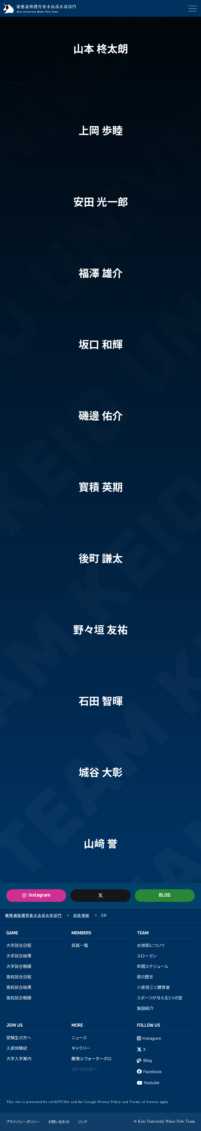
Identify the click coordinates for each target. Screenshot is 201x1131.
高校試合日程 (18, 977)
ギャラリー (80, 1049)
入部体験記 (16, 1049)
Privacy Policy (109, 1102)
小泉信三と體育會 (153, 988)
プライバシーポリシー (23, 1121)
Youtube (151, 1083)
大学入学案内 (18, 1059)
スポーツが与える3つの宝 (159, 998)
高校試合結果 (18, 988)
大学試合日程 (18, 946)
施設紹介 (145, 1009)
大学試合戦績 (18, 967)
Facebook (152, 1072)
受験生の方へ (18, 1038)
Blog (147, 1061)
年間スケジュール (153, 967)
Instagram (151, 1039)
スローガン (147, 956)
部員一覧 (79, 946)
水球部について (151, 946)
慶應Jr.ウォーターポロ (91, 1059)
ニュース (79, 1038)
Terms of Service (143, 1102)
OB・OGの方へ (84, 1070)
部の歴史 (145, 977)
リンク (82, 1121)
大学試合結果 (18, 956)
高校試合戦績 (18, 998)
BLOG (165, 895)
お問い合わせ (58, 1121)
